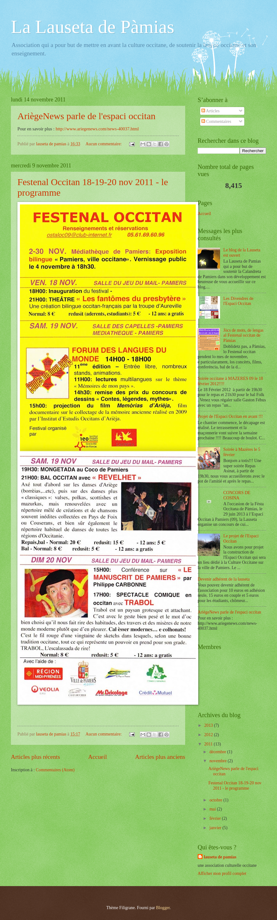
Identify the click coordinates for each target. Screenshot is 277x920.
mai (213, 809)
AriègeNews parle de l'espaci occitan (86, 116)
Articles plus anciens (160, 757)
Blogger (163, 907)
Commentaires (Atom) (55, 770)
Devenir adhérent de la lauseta (224, 579)
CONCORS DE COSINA (237, 495)
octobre (216, 800)
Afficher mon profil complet (222, 873)
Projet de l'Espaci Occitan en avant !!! (230, 416)
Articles (210, 111)
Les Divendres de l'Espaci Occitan (238, 301)
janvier (216, 827)
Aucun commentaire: (104, 144)
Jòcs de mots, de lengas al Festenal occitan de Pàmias (243, 335)
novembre (218, 761)
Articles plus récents (35, 757)
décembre (218, 752)
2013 (209, 725)
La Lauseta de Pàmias (92, 26)
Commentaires (216, 121)
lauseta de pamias (220, 857)
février (215, 818)
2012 (209, 734)
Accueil (97, 757)
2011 (209, 744)
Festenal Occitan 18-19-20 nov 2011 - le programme (234, 786)
